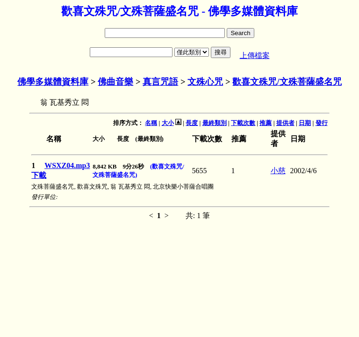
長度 (192, 122)
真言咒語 (160, 82)
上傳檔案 (255, 55)
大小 (168, 122)
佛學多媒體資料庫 (52, 82)
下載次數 (243, 122)
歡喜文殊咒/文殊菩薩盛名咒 (286, 82)
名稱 (151, 122)
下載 (38, 175)
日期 (305, 122)
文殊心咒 (205, 82)
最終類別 (214, 122)
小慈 (278, 171)
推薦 (265, 122)
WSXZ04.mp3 (67, 165)
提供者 (285, 122)
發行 (322, 122)
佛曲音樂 (115, 82)
